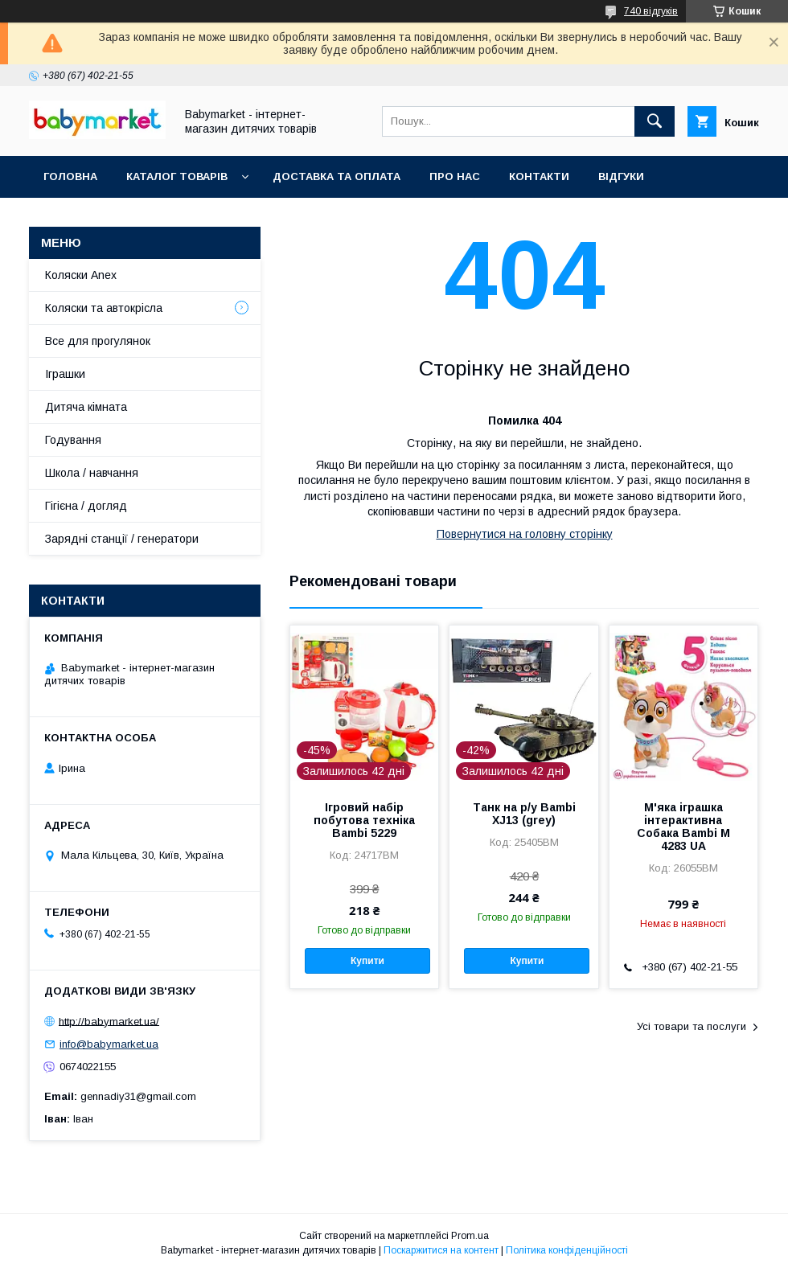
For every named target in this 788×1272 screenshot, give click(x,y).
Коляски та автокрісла (103, 308)
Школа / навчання (91, 472)
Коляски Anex (81, 275)
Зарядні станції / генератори (122, 538)
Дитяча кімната (86, 406)
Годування (73, 439)
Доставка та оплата (336, 176)
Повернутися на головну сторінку (525, 533)
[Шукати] (654, 121)
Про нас (454, 176)
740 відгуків (651, 11)
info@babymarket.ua (109, 1044)
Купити (367, 960)
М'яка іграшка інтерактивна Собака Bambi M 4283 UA (683, 826)
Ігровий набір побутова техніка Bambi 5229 (364, 820)
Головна (70, 176)
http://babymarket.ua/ (109, 1021)
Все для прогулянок (97, 340)
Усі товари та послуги (691, 1026)
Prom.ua (470, 1235)
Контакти (539, 176)
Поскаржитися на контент (441, 1250)
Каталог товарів (177, 176)
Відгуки (621, 176)
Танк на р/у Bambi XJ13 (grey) (524, 814)
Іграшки (65, 373)
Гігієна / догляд (86, 505)
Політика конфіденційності (567, 1250)
